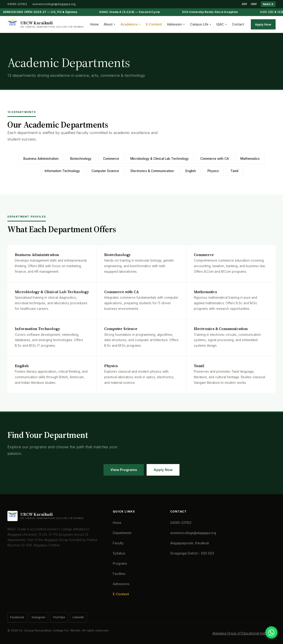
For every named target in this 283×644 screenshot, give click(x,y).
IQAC (222, 24)
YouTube (59, 617)
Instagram (38, 617)
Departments (122, 533)
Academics (131, 24)
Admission (176, 24)
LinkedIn (78, 617)
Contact (238, 24)
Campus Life (200, 24)
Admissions (121, 584)
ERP (244, 4)
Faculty (118, 543)
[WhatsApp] (271, 632)
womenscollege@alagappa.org (53, 4)
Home (94, 24)
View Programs (123, 470)
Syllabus (119, 553)
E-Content (154, 24)
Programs (120, 563)
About (110, 24)
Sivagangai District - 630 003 (192, 553)
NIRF (254, 4)
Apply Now (263, 24)
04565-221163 (17, 4)
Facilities (119, 574)
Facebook (17, 617)
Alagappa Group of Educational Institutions (244, 633)
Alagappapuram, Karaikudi (189, 543)
